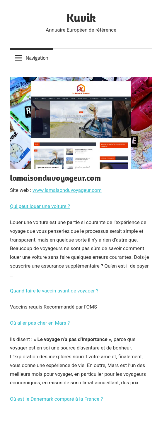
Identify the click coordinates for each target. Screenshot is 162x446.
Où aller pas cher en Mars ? (40, 323)
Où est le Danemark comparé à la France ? (56, 399)
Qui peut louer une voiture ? (40, 206)
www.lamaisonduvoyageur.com (67, 190)
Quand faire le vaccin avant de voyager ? (54, 291)
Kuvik (81, 17)
